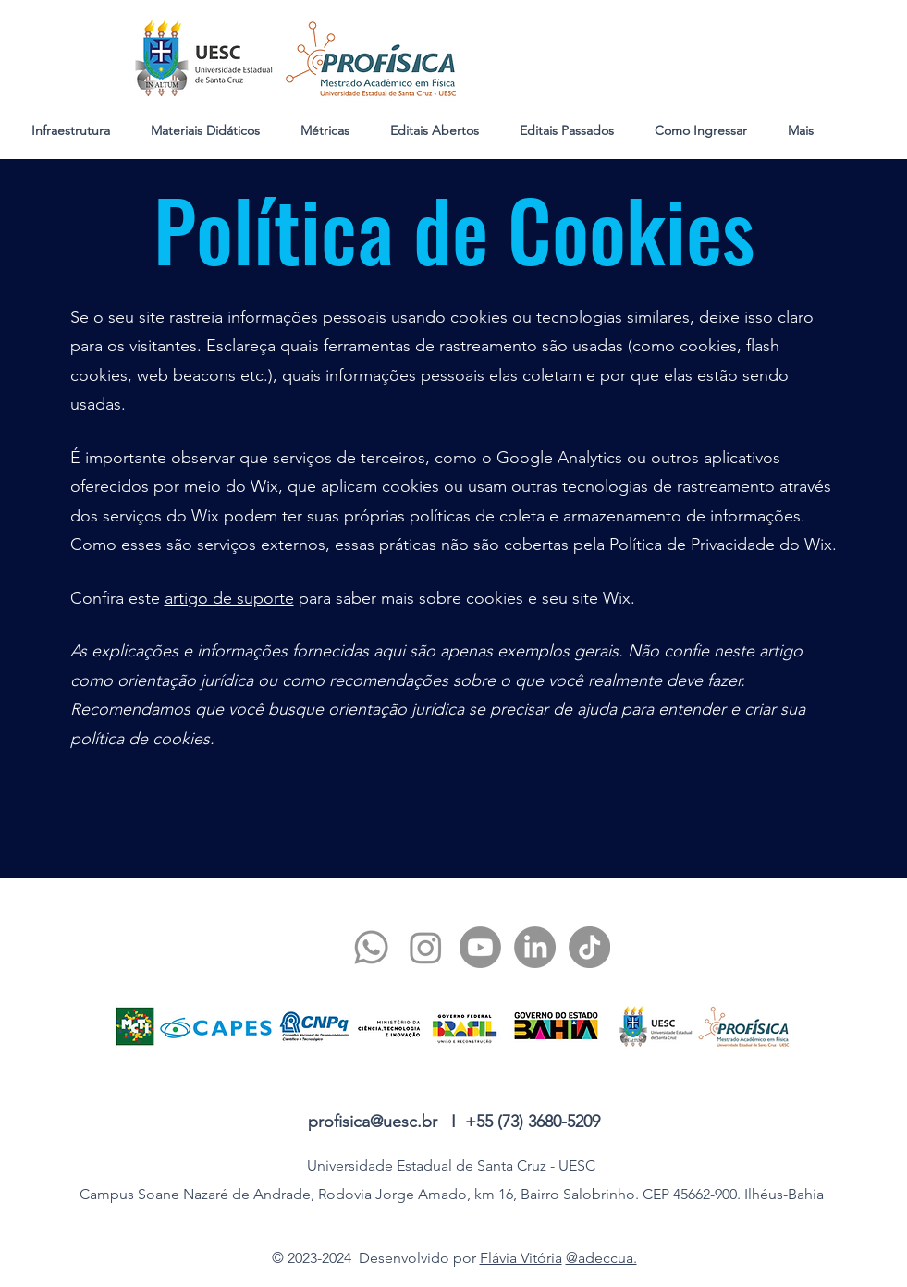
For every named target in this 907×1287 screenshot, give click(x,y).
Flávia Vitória (521, 1258)
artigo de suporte (229, 598)
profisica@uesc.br (372, 1121)
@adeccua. (601, 1258)
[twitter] (426, 947)
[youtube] (480, 947)
